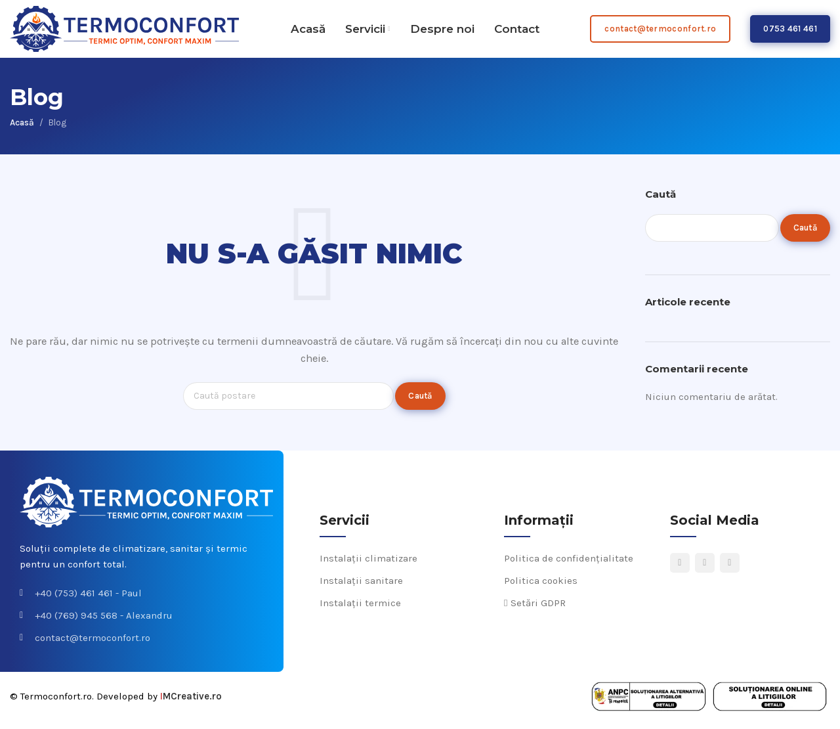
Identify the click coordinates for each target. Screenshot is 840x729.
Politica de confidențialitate (568, 567)
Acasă (22, 130)
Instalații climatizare (368, 567)
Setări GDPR (534, 611)
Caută (660, 202)
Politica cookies (541, 589)
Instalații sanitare (361, 589)
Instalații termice (360, 611)
